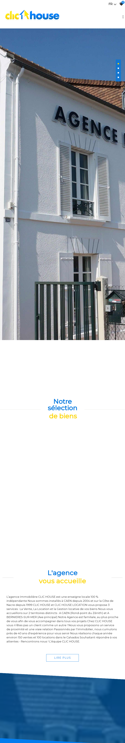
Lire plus (62, 701)
